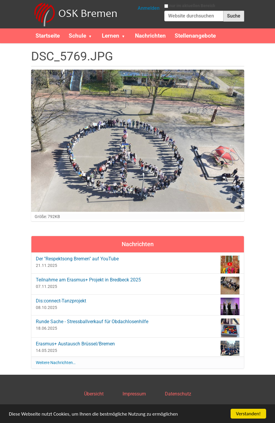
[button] (92, 35)
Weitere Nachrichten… (55, 362)
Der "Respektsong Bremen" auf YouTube (137, 263)
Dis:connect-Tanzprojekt (137, 305)
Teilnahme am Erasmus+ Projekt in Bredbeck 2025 (137, 284)
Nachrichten (150, 35)
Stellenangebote (195, 35)
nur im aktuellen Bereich (192, 5)
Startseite (48, 35)
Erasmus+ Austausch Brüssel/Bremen (137, 348)
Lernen (110, 35)
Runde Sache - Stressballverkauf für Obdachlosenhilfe (137, 325)
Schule (77, 35)
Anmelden (149, 8)
